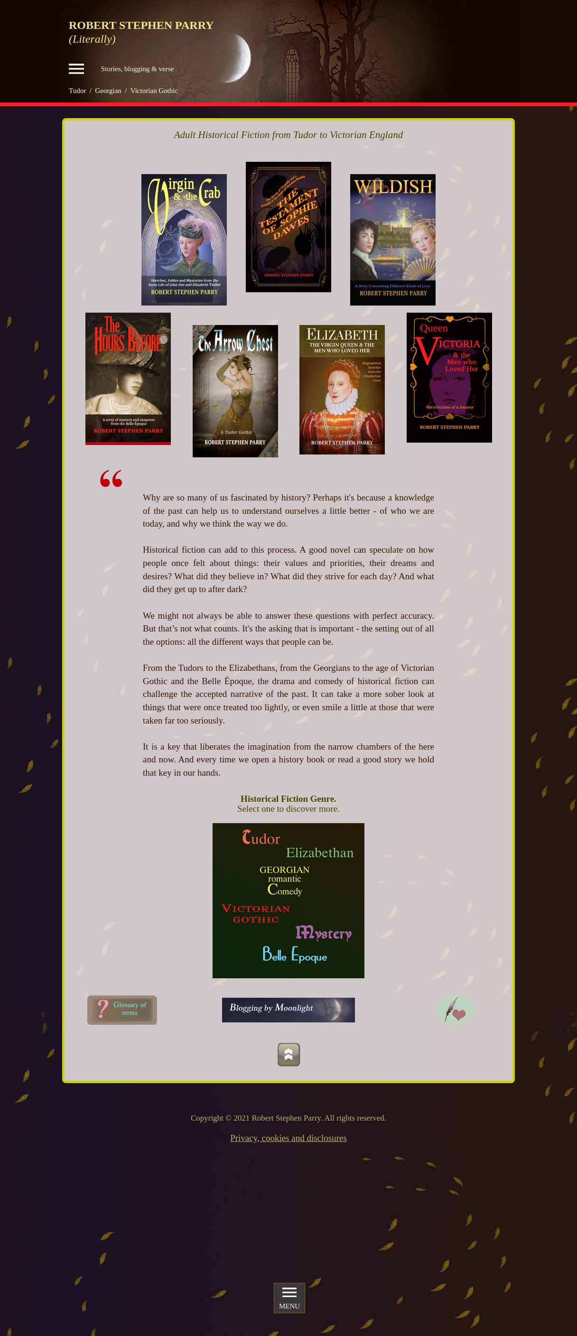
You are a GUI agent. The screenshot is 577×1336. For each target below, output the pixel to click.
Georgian (108, 90)
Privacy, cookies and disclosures (288, 1138)
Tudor (77, 90)
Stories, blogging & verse (121, 68)
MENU (289, 1297)
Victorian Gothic (154, 90)
